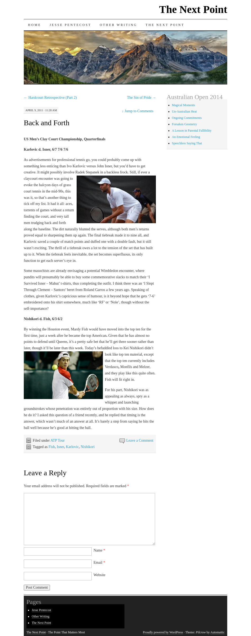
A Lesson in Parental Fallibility (192, 130)
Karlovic (72, 447)
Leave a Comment (140, 440)
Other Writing (118, 25)
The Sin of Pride (141, 98)
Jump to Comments (137, 111)
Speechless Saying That (187, 143)
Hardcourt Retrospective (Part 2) (50, 98)
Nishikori (88, 447)
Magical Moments (183, 105)
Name (99, 550)
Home (34, 25)
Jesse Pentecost (70, 25)
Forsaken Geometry (184, 124)
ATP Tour (57, 440)
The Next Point (193, 9)
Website (99, 575)
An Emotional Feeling (186, 137)
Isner (60, 447)
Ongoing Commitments (187, 118)
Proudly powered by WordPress (163, 632)
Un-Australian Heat (184, 111)
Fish (52, 447)
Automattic (217, 632)
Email (99, 563)
